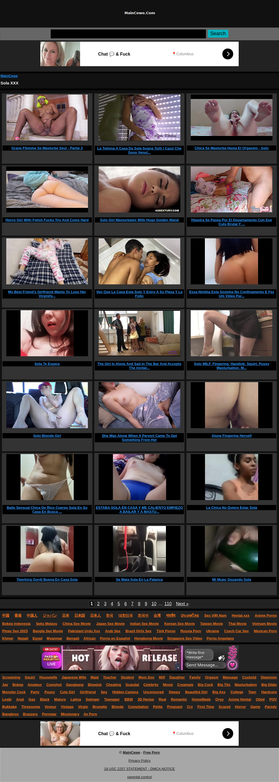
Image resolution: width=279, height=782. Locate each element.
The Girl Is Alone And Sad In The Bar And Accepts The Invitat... (139, 366)
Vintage (67, 707)
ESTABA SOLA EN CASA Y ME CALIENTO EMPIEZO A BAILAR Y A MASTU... (139, 510)
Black (45, 699)
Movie (168, 685)
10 (153, 603)
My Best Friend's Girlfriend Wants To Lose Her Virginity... (47, 294)
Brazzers (30, 714)
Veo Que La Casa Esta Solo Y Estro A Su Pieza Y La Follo (139, 294)
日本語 (79, 615)
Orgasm (211, 677)
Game (255, 707)
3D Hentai (146, 699)
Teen (252, 692)
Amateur (35, 685)
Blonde (117, 707)
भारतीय (170, 615)
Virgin (83, 707)
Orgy (220, 699)
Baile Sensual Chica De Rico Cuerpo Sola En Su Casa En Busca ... (47, 510)
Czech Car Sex (236, 631)
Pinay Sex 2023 (15, 631)
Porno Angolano (220, 638)
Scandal (132, 685)
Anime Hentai (239, 699)
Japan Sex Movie (110, 624)
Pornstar (49, 714)
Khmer (7, 638)
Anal (20, 699)
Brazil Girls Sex (138, 631)
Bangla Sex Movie (48, 631)
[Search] (128, 33)
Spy (104, 692)
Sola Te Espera (47, 364)
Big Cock (205, 685)
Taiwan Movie (211, 624)
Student (127, 677)
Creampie (185, 685)
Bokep (18, 685)
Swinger (93, 699)
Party (35, 692)
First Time (205, 707)
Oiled (260, 699)
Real (162, 699)
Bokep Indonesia (16, 624)
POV (273, 699)
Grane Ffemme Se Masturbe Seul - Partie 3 (47, 148)
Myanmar (54, 638)
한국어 (143, 615)
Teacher (109, 677)
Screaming (11, 677)
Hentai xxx (241, 615)
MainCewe (9, 76)
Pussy (49, 692)
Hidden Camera (125, 692)
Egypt (37, 638)
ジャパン (50, 615)
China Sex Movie (77, 624)
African (90, 638)
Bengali (72, 638)
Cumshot (54, 685)
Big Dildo (269, 685)
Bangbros (10, 714)
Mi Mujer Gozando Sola (231, 579)
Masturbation (246, 685)
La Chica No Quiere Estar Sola (231, 508)
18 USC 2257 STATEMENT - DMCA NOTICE (139, 769)
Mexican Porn (265, 631)
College (237, 692)
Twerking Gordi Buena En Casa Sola (47, 579)
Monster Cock (14, 692)
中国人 (32, 615)
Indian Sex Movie (144, 624)
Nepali (23, 638)
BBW (129, 699)
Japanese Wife (74, 677)
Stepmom (269, 677)
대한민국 (126, 615)
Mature (60, 699)
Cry (190, 707)
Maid (94, 677)
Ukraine (212, 631)
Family (195, 677)
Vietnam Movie (264, 624)
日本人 (95, 615)
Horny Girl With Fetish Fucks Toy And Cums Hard (47, 220)
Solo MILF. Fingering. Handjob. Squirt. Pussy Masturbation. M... (231, 366)
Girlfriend (88, 692)
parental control (139, 777)
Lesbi (6, 699)
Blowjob (95, 685)
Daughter (177, 677)
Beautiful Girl (196, 692)
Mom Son (146, 677)
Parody (271, 707)
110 (168, 603)
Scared (225, 707)
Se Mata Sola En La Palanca (139, 579)
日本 (65, 615)
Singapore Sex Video (184, 638)
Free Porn (151, 752)
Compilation (138, 707)
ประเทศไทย (190, 615)
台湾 (157, 615)
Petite (157, 707)
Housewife (48, 677)
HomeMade (201, 699)
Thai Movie (237, 624)
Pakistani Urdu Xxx (84, 631)
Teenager (112, 699)
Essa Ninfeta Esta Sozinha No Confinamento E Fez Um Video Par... (231, 294)
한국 (109, 615)
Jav (5, 685)
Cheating (113, 685)
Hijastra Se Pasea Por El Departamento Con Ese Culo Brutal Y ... (231, 222)
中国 (5, 615)
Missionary (70, 714)
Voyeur (50, 707)
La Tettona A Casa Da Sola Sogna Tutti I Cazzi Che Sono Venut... (139, 150)
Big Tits (223, 685)
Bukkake (9, 707)
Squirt (30, 677)
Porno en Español (115, 638)
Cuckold (249, 677)
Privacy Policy (140, 761)
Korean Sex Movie (179, 624)
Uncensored (153, 692)
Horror (240, 707)
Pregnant (174, 707)
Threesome (30, 707)
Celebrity (151, 685)
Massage (230, 677)
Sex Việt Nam (215, 615)
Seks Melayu (46, 624)
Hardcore (269, 692)
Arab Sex (112, 631)
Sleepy (174, 692)
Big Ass (219, 692)
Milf (162, 677)
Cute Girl (67, 692)
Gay (32, 699)
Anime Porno (266, 615)
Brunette (99, 707)
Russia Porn (190, 631)
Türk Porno (165, 631)
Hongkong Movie (148, 638)
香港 (18, 615)
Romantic (179, 699)
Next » (182, 603)
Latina (76, 699)
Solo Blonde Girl (47, 436)
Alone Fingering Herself (232, 436)
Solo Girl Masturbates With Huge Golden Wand (139, 220)
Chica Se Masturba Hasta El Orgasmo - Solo (232, 148)
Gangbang (74, 685)
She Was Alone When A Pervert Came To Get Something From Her (139, 438)
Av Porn (90, 714)
